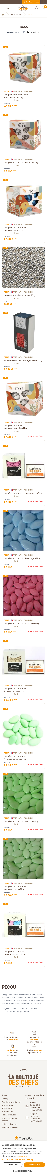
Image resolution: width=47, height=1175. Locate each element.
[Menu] (3, 7)
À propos (5, 1095)
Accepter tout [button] (34, 1165)
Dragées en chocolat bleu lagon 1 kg (23, 558)
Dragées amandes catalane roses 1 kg (23, 493)
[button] (23, 1159)
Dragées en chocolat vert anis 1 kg (23, 821)
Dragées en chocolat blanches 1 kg (23, 162)
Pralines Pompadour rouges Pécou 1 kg (23, 360)
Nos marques (16, 15)
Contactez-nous (31, 2)
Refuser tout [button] (12, 1165)
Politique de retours (10, 1124)
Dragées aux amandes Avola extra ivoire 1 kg (23, 690)
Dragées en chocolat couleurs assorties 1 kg (23, 953)
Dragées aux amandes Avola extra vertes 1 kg (23, 757)
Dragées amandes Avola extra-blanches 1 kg (23, 96)
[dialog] (23, 1158)
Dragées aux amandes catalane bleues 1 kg (23, 229)
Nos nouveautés (9, 1115)
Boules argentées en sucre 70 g (23, 295)
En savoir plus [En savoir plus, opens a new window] (22, 1156)
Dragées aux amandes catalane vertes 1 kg (23, 888)
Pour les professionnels (11, 1102)
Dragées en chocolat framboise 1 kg (23, 623)
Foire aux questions (10, 1127)
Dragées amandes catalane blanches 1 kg (23, 427)
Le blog (5, 1098)
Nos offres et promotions (7, 1106)
